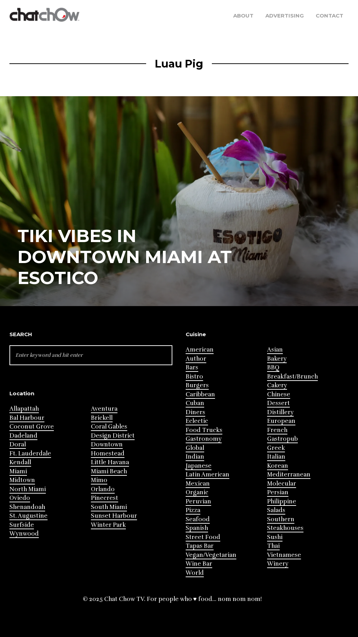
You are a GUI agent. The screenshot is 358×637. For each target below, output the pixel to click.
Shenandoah (27, 507)
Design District (113, 435)
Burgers (197, 385)
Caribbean (200, 394)
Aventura (104, 408)
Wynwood (24, 533)
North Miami (27, 489)
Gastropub (282, 439)
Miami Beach (109, 471)
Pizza (193, 510)
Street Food (203, 537)
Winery (277, 563)
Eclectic (197, 421)
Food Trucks (204, 430)
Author (196, 358)
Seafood (198, 519)
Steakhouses (285, 528)
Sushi (274, 537)
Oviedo (19, 498)
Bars (192, 367)
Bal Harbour (26, 418)
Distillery (280, 412)
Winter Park (108, 525)
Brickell (102, 418)
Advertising (284, 15)
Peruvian (198, 501)
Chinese (278, 394)
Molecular (281, 483)
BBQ (273, 367)
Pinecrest (104, 498)
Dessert (278, 403)
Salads (276, 510)
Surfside (21, 525)
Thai (273, 546)
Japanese (199, 465)
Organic (197, 492)
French (277, 430)
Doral (17, 444)
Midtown (22, 480)
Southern (280, 519)
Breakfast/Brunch (292, 376)
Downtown (107, 444)
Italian (276, 456)
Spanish (197, 528)
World (195, 572)
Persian (277, 492)
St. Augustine (28, 515)
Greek (276, 448)
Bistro (194, 376)
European (281, 421)
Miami (18, 471)
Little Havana (110, 462)
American (200, 349)
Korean (277, 465)
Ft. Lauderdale (30, 453)
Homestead (107, 453)
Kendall (20, 462)
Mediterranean (288, 474)
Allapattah (24, 408)
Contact (329, 15)
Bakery (277, 358)
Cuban (195, 403)
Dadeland (23, 435)
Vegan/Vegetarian (211, 555)
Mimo (99, 480)
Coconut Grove (31, 426)
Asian (275, 349)
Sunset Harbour (114, 515)
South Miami (109, 507)
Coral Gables (109, 426)
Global (195, 448)
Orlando (103, 489)
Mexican (198, 483)
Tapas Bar (200, 546)
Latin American (207, 474)
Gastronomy (204, 439)
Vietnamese (284, 555)
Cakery (277, 385)
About (243, 15)
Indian (195, 456)
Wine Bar (199, 563)
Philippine (281, 501)
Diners (195, 412)
